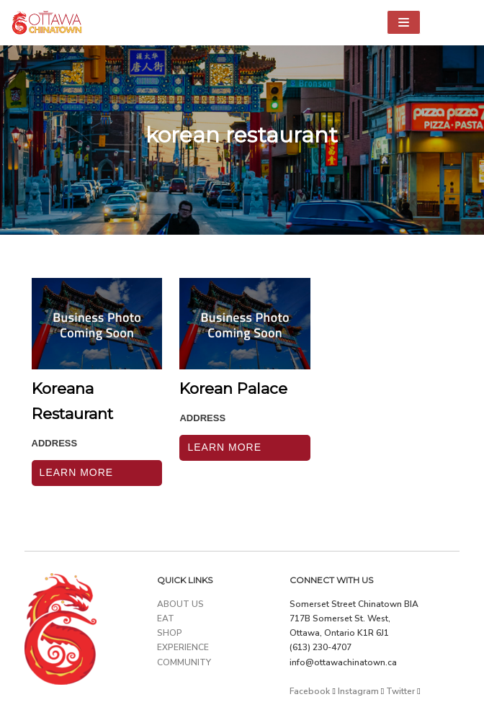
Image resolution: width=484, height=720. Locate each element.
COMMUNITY (184, 662)
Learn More (77, 472)
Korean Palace (233, 388)
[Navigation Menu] (404, 22)
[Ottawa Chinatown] (47, 22)
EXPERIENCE (183, 647)
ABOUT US (180, 604)
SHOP (169, 633)
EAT (165, 618)
